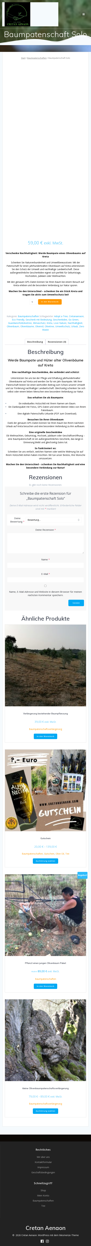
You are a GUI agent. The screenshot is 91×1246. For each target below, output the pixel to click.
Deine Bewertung (17, 520)
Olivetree (49, 326)
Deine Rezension (45, 529)
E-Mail (45, 573)
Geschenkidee (60, 319)
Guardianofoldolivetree (20, 323)
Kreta (49, 323)
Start (23, 58)
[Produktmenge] (33, 302)
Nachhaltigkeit (75, 323)
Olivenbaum (13, 326)
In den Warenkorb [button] (45, 736)
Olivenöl (39, 326)
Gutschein (49, 853)
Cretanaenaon (76, 316)
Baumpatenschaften (37, 58)
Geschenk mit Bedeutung (39, 319)
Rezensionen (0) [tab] (57, 341)
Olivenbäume (27, 326)
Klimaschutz (39, 323)
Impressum (43, 1167)
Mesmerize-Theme (69, 1235)
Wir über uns (43, 1156)
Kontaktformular (43, 1162)
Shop (43, 1190)
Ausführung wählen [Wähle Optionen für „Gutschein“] (45, 861)
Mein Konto (43, 1195)
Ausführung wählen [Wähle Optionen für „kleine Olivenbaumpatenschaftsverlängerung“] (45, 1111)
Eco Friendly (18, 319)
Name (45, 559)
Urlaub (74, 326)
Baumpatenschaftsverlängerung (45, 729)
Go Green (73, 319)
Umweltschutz (62, 326)
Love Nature (60, 323)
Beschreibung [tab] (35, 341)
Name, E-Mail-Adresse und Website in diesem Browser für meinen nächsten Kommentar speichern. (45, 593)
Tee (67, 853)
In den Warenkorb (50, 302)
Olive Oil (60, 853)
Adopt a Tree (61, 316)
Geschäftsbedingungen (43, 1172)
